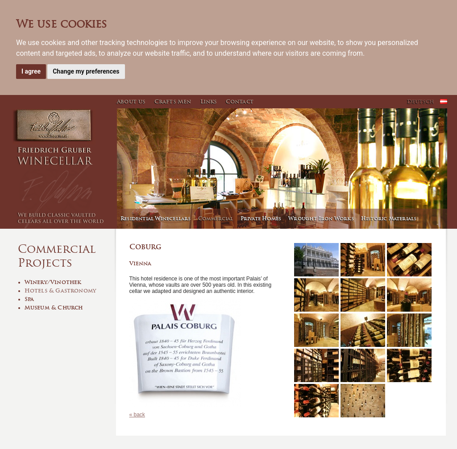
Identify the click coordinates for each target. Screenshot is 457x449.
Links (208, 101)
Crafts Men (172, 101)
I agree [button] (31, 71)
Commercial (215, 218)
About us (131, 101)
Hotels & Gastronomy (60, 290)
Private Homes (261, 218)
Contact (239, 101)
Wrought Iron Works (321, 218)
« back (137, 415)
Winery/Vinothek (53, 282)
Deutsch (420, 101)
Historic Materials (389, 218)
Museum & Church (54, 307)
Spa (29, 299)
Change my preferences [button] (86, 71)
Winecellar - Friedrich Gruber (63, 168)
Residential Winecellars (155, 218)
